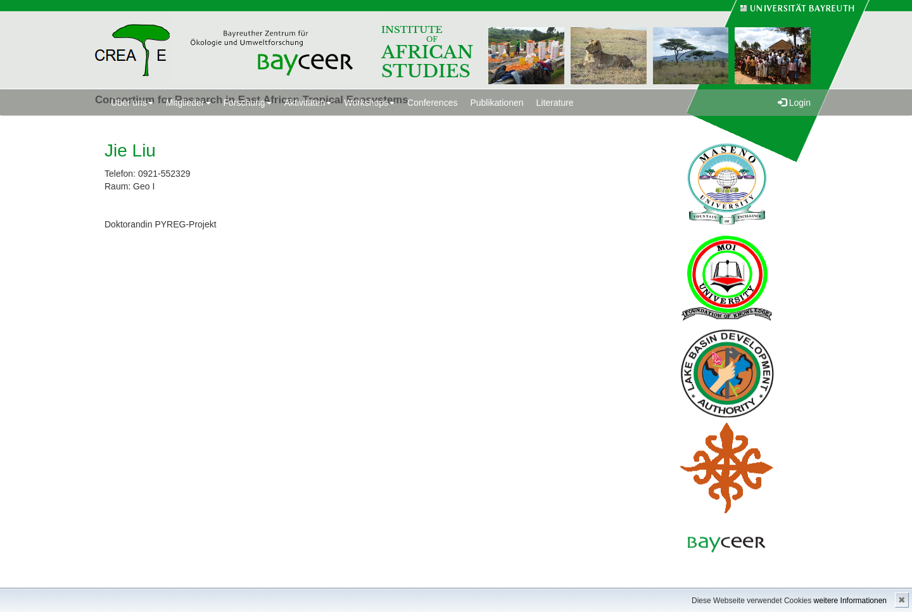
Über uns (132, 103)
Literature (555, 103)
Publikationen (496, 103)
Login (794, 103)
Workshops (369, 103)
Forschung (248, 103)
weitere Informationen (850, 600)
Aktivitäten (308, 103)
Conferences (432, 103)
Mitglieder (188, 103)
